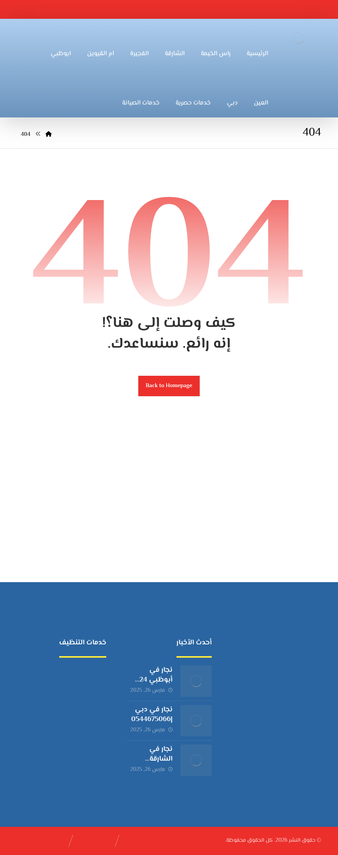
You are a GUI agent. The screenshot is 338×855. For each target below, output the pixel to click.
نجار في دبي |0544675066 (152, 714)
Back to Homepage (169, 385)
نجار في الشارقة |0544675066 (152, 759)
